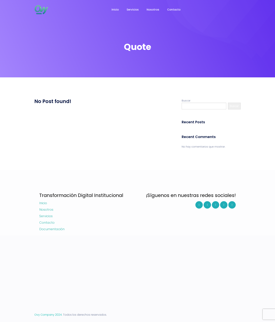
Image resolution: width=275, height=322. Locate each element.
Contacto (173, 9)
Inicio (115, 9)
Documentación (52, 229)
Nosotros (153, 9)
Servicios (133, 9)
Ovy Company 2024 (48, 315)
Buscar (186, 100)
